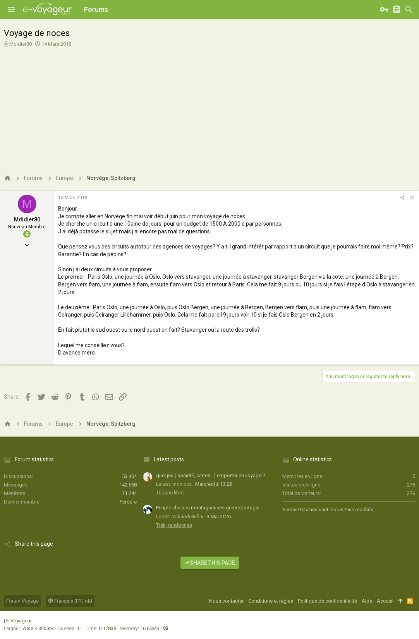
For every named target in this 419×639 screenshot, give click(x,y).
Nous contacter (226, 601)
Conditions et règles (270, 601)
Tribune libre (170, 492)
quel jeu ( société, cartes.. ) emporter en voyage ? (210, 475)
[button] (11, 9)
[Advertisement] (208, 105)
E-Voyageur (19, 621)
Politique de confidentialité (327, 601)
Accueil (385, 601)
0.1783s (107, 628)
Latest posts (169, 459)
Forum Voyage (22, 601)
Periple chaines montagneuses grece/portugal (207, 508)
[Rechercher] (409, 10)
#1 (412, 197)
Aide (367, 601)
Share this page (209, 563)
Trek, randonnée (174, 525)
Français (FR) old (70, 601)
